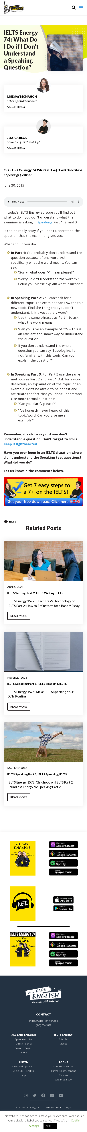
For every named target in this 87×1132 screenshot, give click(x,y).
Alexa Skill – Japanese (23, 1066)
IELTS (7, 170)
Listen (23, 1062)
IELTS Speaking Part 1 (21, 683)
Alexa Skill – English (23, 1070)
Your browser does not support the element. (43, 202)
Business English (23, 1048)
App (23, 1075)
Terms (59, 1107)
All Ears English (23, 1035)
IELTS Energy (63, 1035)
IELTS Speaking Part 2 (21, 774)
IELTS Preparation (63, 1079)
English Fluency (23, 1043)
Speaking (44, 222)
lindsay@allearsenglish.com (43, 1020)
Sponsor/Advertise (63, 1066)
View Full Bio (16, 107)
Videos (23, 1052)
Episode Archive (23, 1039)
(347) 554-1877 (43, 1025)
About (63, 1062)
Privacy (50, 1107)
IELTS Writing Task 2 (21, 593)
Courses (63, 1075)
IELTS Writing (45, 593)
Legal (68, 1107)
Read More (18, 615)
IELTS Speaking (48, 683)
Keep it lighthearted (20, 444)
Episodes (63, 1039)
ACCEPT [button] (50, 1126)
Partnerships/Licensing (63, 1070)
